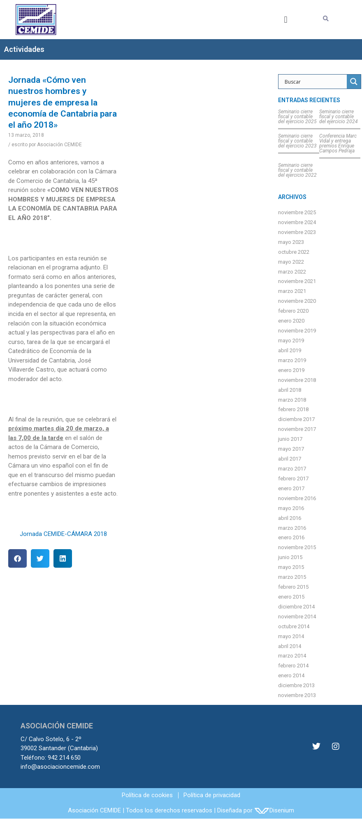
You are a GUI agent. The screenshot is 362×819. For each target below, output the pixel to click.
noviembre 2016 (297, 498)
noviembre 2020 (297, 301)
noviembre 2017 (297, 429)
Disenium (274, 810)
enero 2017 (291, 488)
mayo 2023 (291, 242)
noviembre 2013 (297, 695)
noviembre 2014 (297, 616)
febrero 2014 (293, 665)
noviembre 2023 (297, 232)
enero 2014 (291, 675)
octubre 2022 (293, 252)
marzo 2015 (292, 577)
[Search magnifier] (354, 82)
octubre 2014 (293, 626)
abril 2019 (289, 350)
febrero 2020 (293, 311)
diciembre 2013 (296, 685)
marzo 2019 (292, 360)
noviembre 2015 (297, 547)
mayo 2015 (291, 567)
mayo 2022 (291, 262)
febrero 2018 (293, 409)
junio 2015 (290, 557)
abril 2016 (289, 518)
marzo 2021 (292, 291)
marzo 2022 (292, 272)
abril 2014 (289, 646)
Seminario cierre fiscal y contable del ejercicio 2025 (297, 116)
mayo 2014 (291, 636)
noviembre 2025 (297, 212)
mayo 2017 (291, 449)
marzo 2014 (292, 656)
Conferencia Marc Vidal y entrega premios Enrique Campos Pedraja (338, 143)
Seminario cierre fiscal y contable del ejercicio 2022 (297, 170)
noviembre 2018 (297, 380)
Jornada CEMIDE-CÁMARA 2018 (63, 534)
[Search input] (315, 82)
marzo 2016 (292, 528)
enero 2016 (291, 537)
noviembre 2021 (297, 281)
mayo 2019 (291, 340)
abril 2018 (289, 390)
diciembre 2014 (296, 607)
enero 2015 (291, 597)
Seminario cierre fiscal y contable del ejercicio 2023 (297, 141)
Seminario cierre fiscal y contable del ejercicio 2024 (338, 116)
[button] (286, 19)
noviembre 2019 (297, 331)
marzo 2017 (292, 469)
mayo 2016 (291, 508)
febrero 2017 (293, 478)
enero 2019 (291, 370)
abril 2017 (289, 459)
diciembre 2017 (296, 419)
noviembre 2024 (297, 222)
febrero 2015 (293, 587)
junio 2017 (290, 439)
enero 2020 (291, 321)
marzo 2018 (292, 400)
